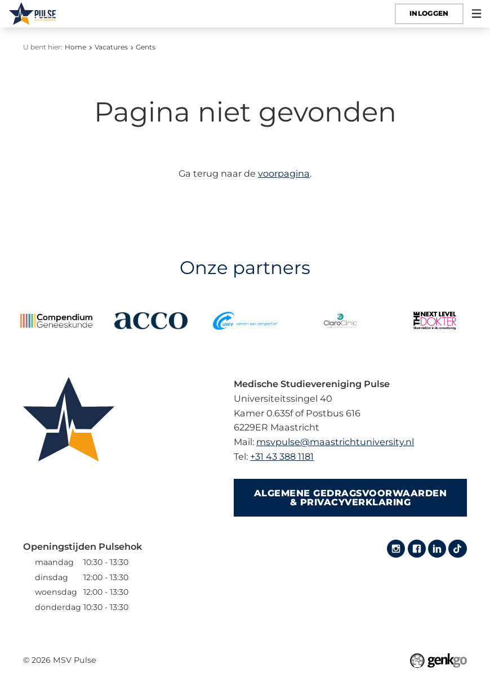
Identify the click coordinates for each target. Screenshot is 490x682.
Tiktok (457, 549)
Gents (145, 47)
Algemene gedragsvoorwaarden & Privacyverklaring (350, 497)
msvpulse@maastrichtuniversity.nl (335, 441)
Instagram (396, 549)
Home (75, 47)
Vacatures (111, 47)
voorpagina (284, 173)
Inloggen (429, 13)
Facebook (417, 549)
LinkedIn (437, 549)
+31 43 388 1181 (282, 456)
